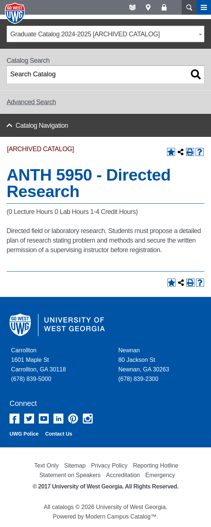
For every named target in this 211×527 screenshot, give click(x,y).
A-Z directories (132, 7)
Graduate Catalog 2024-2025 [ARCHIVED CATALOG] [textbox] (85, 34)
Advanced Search (31, 102)
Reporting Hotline (155, 465)
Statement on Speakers (69, 475)
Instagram (88, 419)
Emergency (160, 475)
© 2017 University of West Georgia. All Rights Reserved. (105, 486)
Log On (164, 7)
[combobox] (105, 34)
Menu (203, 7)
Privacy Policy (109, 465)
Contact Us (58, 434)
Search (189, 7)
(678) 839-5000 (31, 379)
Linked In (58, 419)
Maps (148, 7)
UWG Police (24, 434)
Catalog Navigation (42, 125)
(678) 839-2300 (138, 379)
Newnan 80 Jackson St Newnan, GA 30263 (143, 359)
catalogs (63, 507)
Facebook (14, 419)
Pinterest (73, 419)
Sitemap (75, 465)
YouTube (44, 419)
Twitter (29, 419)
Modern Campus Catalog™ (120, 516)
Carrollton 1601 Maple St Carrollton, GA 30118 (38, 359)
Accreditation (123, 475)
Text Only (46, 465)
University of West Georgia (16, 13)
